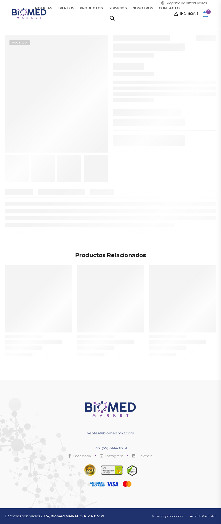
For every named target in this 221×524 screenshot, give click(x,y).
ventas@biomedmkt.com (110, 433)
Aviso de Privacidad (203, 516)
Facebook (79, 456)
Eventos (66, 8)
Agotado (19, 42)
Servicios (117, 8)
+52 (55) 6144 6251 (110, 448)
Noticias (43, 8)
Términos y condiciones (167, 516)
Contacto (169, 8)
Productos (91, 8)
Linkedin (142, 456)
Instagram (111, 456)
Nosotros (142, 8)
